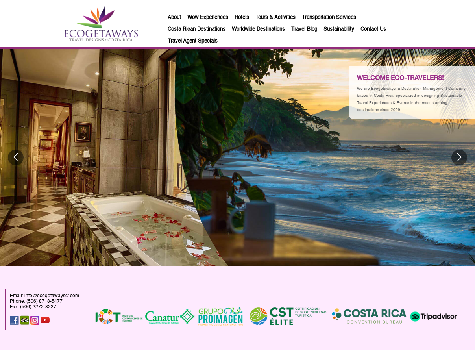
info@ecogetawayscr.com (51, 294)
